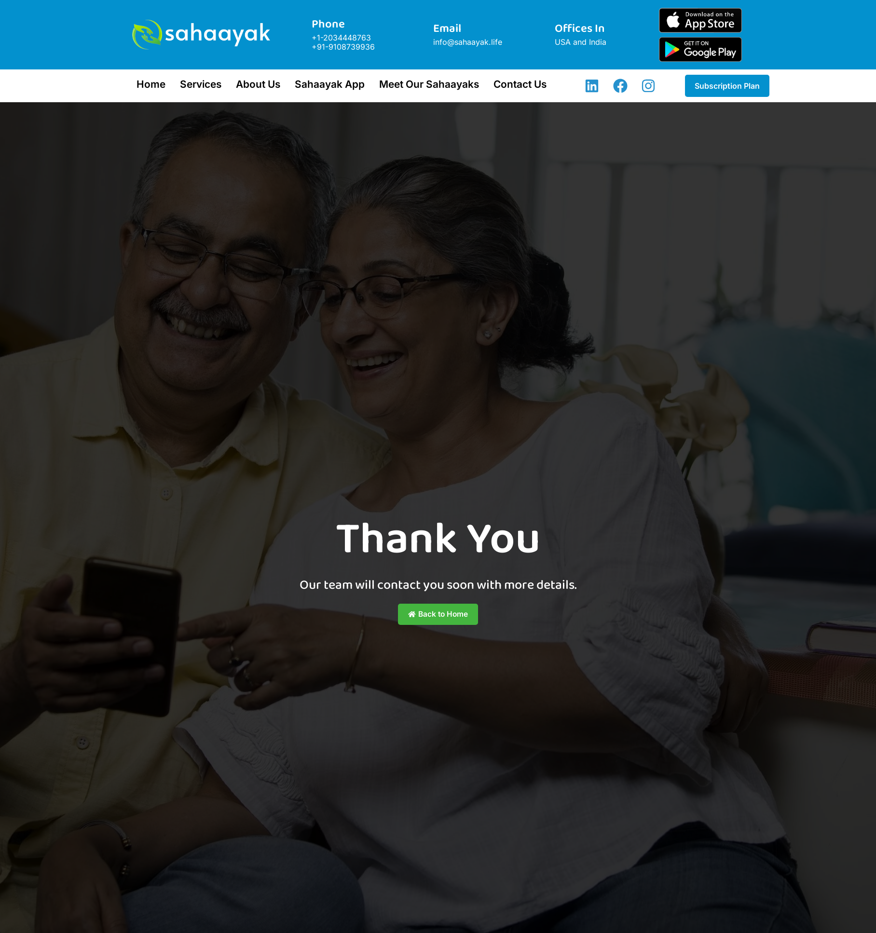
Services (200, 84)
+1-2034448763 (341, 37)
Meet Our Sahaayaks (429, 84)
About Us (258, 84)
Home (151, 84)
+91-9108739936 (343, 47)
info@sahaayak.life (467, 42)
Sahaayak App (330, 84)
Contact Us (520, 84)
